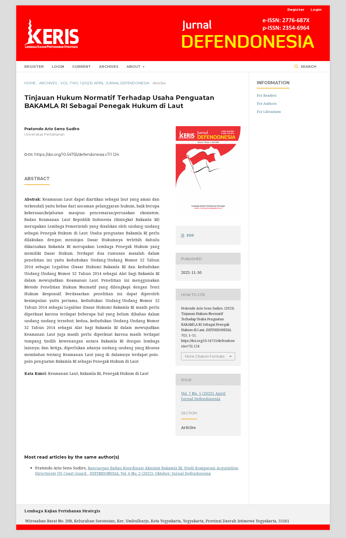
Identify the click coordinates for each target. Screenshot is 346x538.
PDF (190, 235)
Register (34, 66)
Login (58, 66)
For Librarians (269, 111)
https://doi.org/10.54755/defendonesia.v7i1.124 (76, 154)
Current (81, 66)
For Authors (267, 103)
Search (308, 66)
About (134, 66)
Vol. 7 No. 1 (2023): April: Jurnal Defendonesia (105, 83)
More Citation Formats (204, 356)
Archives (108, 66)
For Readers (267, 95)
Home (30, 83)
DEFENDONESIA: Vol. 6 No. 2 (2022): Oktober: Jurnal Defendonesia (150, 473)
